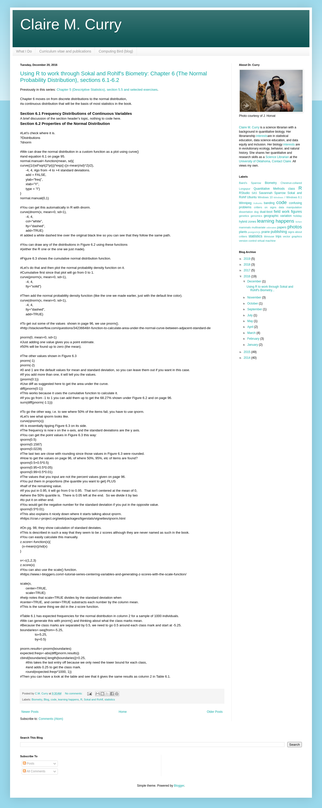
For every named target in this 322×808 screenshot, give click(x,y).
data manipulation (290, 207)
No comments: (74, 693)
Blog (46, 699)
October (253, 303)
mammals (245, 227)
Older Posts (215, 712)
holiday (297, 215)
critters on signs (265, 207)
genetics (244, 215)
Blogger (179, 785)
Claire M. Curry (71, 24)
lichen (299, 221)
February (253, 338)
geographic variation (278, 216)
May (250, 321)
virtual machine (266, 240)
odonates (271, 227)
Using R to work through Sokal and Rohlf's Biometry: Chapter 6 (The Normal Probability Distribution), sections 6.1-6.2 (113, 76)
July (250, 315)
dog (256, 211)
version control (248, 240)
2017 (247, 270)
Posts (28, 763)
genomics (256, 215)
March (252, 333)
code (53, 699)
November (254, 297)
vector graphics (292, 236)
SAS (254, 192)
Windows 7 (279, 197)
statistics (110, 699)
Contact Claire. (282, 161)
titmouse (269, 236)
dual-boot (266, 212)
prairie (265, 232)
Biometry (37, 699)
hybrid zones (247, 221)
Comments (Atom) (50, 719)
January (253, 344)
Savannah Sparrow (272, 193)
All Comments (34, 771)
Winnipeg (245, 203)
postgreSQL (254, 232)
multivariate (258, 227)
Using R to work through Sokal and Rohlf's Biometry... (270, 288)
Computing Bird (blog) (116, 51)
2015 (247, 352)
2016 (247, 276)
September (255, 309)
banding (269, 203)
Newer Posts (29, 712)
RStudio (244, 193)
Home (123, 712)
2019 (247, 259)
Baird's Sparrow (250, 182)
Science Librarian (277, 157)
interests (261, 136)
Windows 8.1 (294, 197)
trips (278, 236)
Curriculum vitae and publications (65, 51)
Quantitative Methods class (274, 188)
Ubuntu (252, 197)
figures (296, 212)
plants (243, 232)
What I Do (24, 51)
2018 (247, 264)
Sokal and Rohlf (93, 699)
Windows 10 (265, 197)
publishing (279, 232)
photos (294, 226)
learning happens (68, 699)
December (254, 281)
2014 (247, 358)
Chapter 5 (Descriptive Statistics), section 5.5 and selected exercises (107, 89)
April (250, 327)
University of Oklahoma (254, 161)
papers (282, 227)
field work (282, 212)
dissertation (246, 211)
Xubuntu (257, 203)
